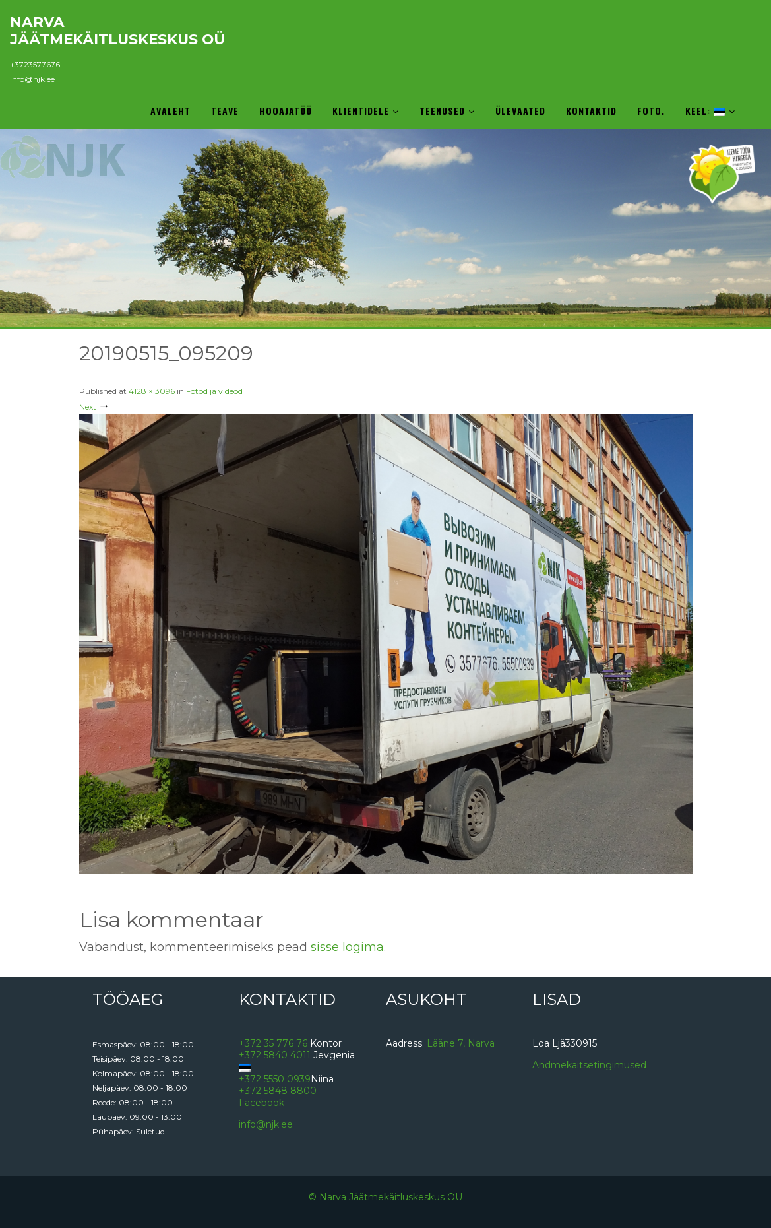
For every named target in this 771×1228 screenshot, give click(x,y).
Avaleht (170, 110)
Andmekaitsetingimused (589, 1065)
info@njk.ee (32, 79)
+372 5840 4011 (275, 1055)
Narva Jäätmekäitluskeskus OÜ (117, 30)
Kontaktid (591, 110)
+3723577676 (35, 64)
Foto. (651, 110)
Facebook (261, 1103)
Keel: (710, 110)
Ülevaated (520, 110)
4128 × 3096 (152, 391)
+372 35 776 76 (273, 1043)
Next (94, 407)
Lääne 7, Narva (461, 1043)
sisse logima (347, 947)
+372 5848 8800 (278, 1091)
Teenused (447, 110)
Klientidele (365, 110)
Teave (225, 110)
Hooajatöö (285, 110)
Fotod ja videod (214, 391)
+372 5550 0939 (275, 1079)
